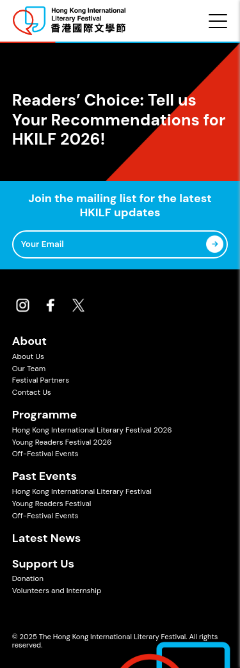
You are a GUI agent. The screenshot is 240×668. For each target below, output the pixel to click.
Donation (28, 578)
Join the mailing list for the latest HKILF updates (119, 205)
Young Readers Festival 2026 (62, 442)
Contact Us (31, 392)
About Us (28, 356)
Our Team (28, 368)
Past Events (44, 476)
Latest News (46, 538)
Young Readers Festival (52, 503)
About (29, 341)
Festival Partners (40, 380)
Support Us (43, 563)
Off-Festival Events (45, 454)
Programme (44, 414)
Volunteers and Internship (56, 590)
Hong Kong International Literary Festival (82, 491)
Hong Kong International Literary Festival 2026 (92, 430)
